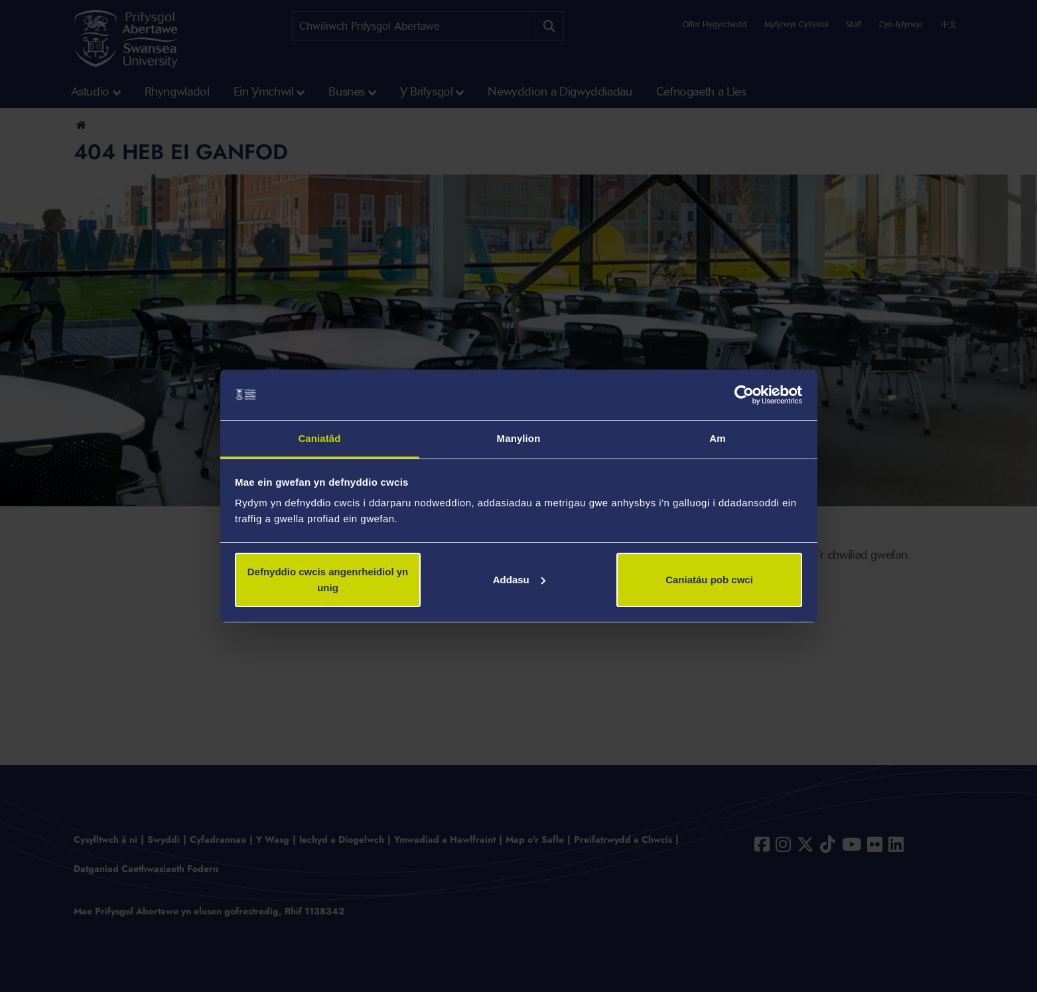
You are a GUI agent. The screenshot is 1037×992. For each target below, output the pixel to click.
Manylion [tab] (519, 438)
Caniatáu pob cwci (709, 579)
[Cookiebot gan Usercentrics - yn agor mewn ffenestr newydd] (744, 395)
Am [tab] (717, 438)
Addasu (519, 579)
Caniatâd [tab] (319, 438)
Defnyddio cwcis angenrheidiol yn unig (328, 579)
